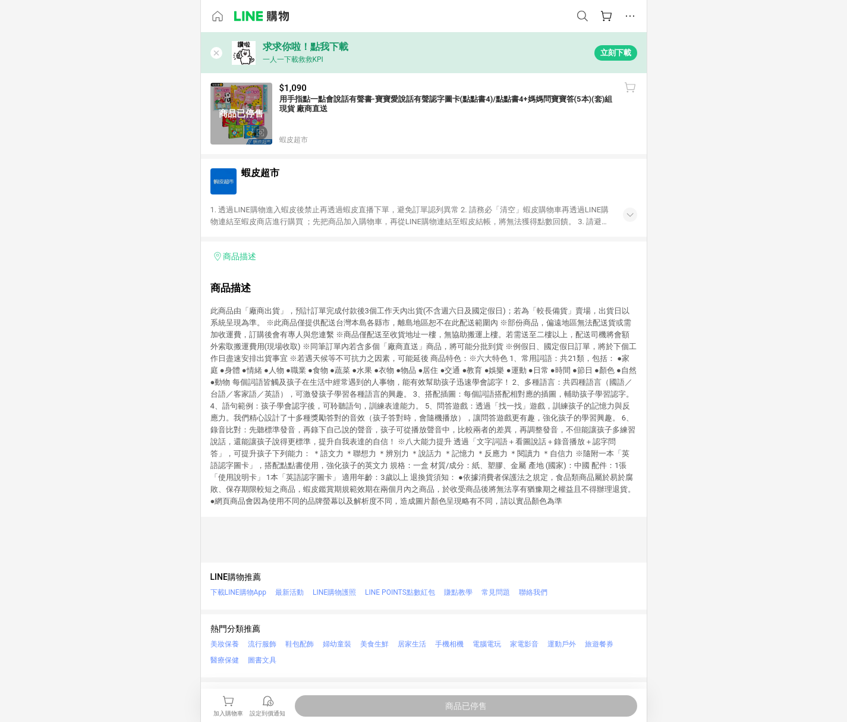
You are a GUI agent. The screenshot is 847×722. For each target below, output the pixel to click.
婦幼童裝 (337, 644)
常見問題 (495, 592)
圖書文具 (262, 660)
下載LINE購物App (238, 592)
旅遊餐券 (599, 644)
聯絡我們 (533, 592)
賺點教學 (458, 592)
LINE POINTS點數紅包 (400, 592)
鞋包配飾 (299, 644)
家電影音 (524, 644)
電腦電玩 (487, 644)
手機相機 (449, 644)
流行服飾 (262, 644)
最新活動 (289, 592)
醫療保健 (224, 660)
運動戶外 (561, 644)
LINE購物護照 (334, 592)
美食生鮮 (374, 644)
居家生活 (412, 644)
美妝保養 (224, 644)
